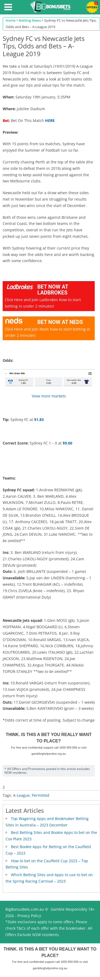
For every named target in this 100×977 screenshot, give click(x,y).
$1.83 (39, 419)
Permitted (40, 795)
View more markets (49, 396)
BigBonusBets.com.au (24, 909)
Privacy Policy (29, 915)
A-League (21, 795)
